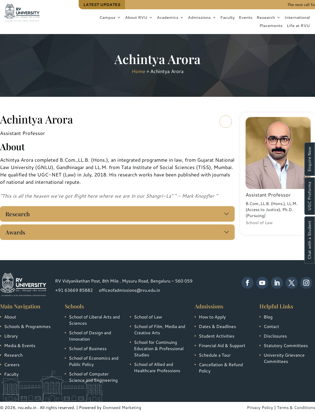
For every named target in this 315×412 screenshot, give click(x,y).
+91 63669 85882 (74, 290)
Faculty (227, 18)
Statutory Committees (286, 345)
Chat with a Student (309, 240)
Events (245, 18)
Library (11, 336)
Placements (271, 26)
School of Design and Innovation (90, 335)
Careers (12, 364)
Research (265, 18)
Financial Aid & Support (222, 345)
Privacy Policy (260, 407)
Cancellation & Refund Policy (221, 367)
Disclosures (275, 336)
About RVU (136, 18)
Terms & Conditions (296, 407)
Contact (271, 326)
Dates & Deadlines (217, 326)
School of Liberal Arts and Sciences (94, 320)
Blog (268, 317)
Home (138, 71)
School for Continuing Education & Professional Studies (159, 348)
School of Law (148, 317)
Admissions (199, 18)
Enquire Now (309, 159)
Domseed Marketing (122, 407)
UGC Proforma (309, 196)
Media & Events (19, 345)
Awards (15, 232)
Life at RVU (298, 26)
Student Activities (216, 336)
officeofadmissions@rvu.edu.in (129, 290)
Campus (107, 18)
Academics (167, 18)
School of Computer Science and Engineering (93, 377)
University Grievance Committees (284, 358)
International (297, 18)
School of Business (88, 348)
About (10, 317)
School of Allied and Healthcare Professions (157, 367)
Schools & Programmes (27, 326)
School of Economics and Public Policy (93, 361)
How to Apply (212, 317)
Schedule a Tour (215, 355)
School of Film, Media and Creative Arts (159, 329)
